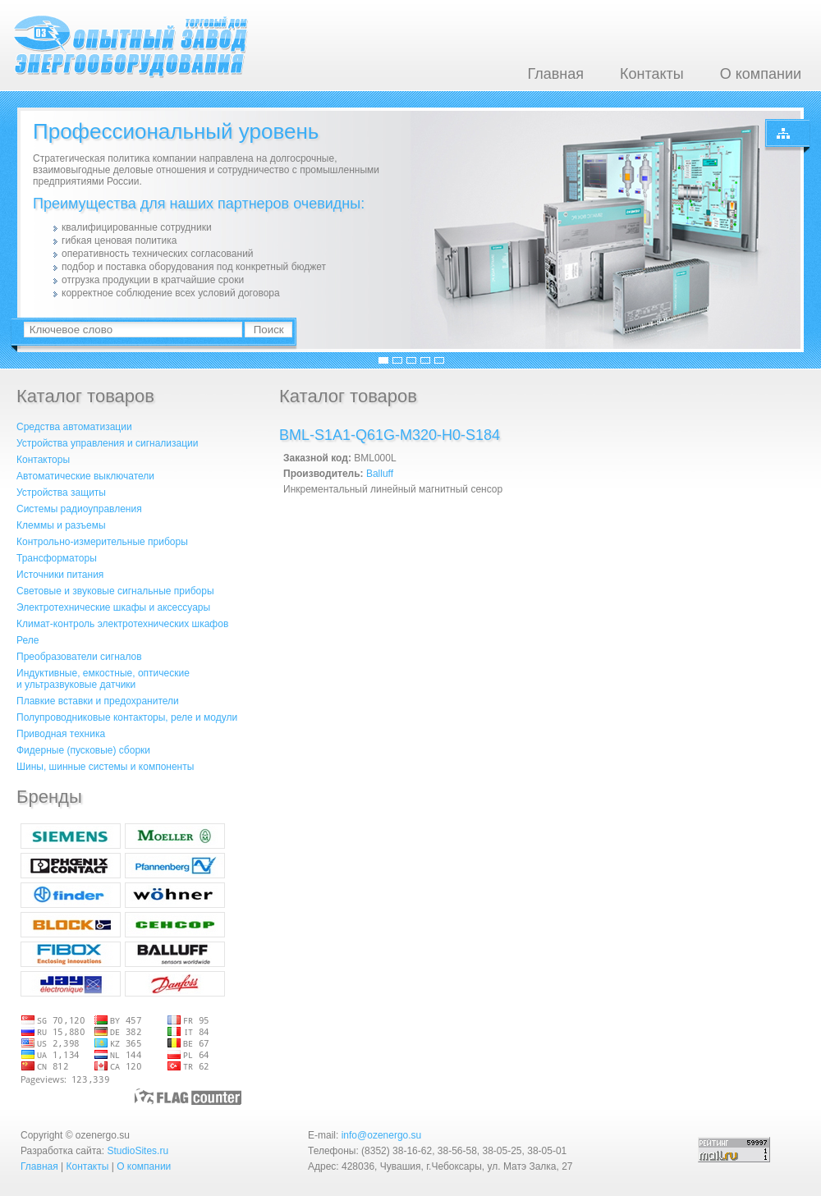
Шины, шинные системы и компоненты (105, 766)
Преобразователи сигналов (79, 656)
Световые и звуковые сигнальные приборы (115, 591)
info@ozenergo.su (382, 1135)
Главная (555, 74)
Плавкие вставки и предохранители (97, 701)
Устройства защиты (61, 492)
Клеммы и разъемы (61, 525)
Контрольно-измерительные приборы (102, 542)
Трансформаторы (56, 558)
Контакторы (43, 459)
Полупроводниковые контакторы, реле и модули (126, 717)
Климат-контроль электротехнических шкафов (122, 624)
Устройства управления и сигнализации (107, 443)
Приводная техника (60, 734)
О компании (760, 74)
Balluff (379, 473)
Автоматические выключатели (85, 476)
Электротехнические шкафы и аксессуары (113, 607)
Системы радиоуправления (79, 509)
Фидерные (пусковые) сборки (83, 750)
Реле (27, 640)
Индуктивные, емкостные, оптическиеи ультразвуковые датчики (103, 678)
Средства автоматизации (74, 427)
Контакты (652, 74)
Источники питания (59, 574)
